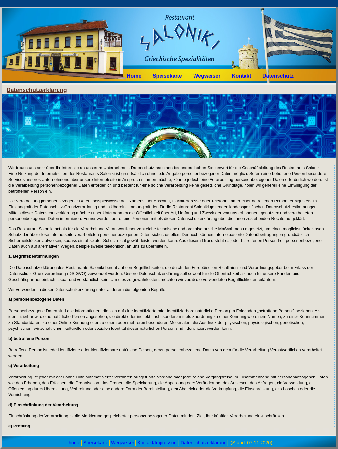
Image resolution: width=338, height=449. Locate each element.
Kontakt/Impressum (157, 442)
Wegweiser (206, 76)
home (74, 442)
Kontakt (241, 76)
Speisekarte (168, 76)
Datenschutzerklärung (204, 442)
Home (134, 76)
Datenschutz (278, 76)
